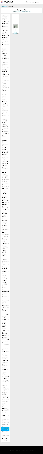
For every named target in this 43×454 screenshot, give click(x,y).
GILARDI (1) (5, 179)
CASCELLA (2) (4, 95)
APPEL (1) (5, 33)
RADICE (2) (5, 335)
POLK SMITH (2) (4, 317)
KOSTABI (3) (5, 226)
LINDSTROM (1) (4, 240)
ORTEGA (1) (5, 300)
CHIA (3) (5, 110)
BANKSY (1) (4, 53)
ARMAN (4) (5, 38)
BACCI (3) (5, 45)
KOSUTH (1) (5, 230)
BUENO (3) (5, 74)
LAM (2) (5, 232)
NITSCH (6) (5, 293)
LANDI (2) (5, 234)
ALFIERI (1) (5, 21)
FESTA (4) (5, 161)
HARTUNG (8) (5, 194)
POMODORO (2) (5, 320)
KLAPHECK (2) (4, 214)
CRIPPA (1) (5, 128)
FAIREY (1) (5, 155)
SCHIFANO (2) (5, 370)
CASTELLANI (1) (4, 102)
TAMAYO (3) (5, 405)
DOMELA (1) (5, 137)
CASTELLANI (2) (4, 98)
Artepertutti (4, 6)
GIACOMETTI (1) (5, 176)
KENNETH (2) (5, 210)
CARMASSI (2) (5, 91)
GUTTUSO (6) (4, 191)
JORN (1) (5, 207)
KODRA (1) (5, 217)
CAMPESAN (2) (5, 81)
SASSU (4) (5, 360)
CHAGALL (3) (5, 107)
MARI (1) (4, 250)
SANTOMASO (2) (5, 357)
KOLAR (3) (4, 220)
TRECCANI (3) (4, 412)
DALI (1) (5, 131)
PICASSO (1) (5, 311)
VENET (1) (5, 422)
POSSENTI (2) (4, 324)
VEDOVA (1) (5, 420)
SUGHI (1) (5, 399)
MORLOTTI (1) (5, 285)
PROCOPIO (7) (5, 331)
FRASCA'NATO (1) (5, 169)
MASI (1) (5, 259)
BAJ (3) (4, 48)
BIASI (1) (5, 67)
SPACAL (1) (5, 380)
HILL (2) (5, 200)
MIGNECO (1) (4, 276)
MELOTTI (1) (5, 272)
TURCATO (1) (5, 416)
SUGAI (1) (5, 397)
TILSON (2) (5, 408)
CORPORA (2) (4, 123)
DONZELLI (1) (5, 141)
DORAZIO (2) (5, 144)
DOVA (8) (5, 151)
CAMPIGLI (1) (4, 84)
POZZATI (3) (4, 327)
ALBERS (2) (5, 16)
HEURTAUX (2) (4, 198)
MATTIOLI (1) (5, 265)
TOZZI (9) (5, 410)
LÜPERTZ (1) (5, 244)
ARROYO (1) (5, 41)
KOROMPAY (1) (4, 222)
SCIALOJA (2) (5, 376)
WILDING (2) (5, 436)
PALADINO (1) (4, 302)
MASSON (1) (5, 262)
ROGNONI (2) (5, 341)
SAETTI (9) (5, 355)
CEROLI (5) (5, 104)
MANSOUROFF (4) (5, 247)
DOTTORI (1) (4, 148)
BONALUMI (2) (4, 72)
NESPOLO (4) (5, 291)
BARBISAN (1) (4, 56)
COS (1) (5, 126)
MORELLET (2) (4, 281)
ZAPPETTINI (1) (4, 439)
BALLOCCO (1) (5, 50)
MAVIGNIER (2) (4, 269)
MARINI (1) (5, 256)
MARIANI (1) (4, 253)
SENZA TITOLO (15, 32)
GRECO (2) (5, 186)
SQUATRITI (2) (4, 386)
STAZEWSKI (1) (4, 393)
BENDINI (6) (5, 62)
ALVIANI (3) (5, 24)
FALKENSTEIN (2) (5, 159)
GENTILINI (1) (4, 173)
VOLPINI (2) (5, 432)
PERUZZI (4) (5, 308)
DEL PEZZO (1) (5, 134)
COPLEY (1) (5, 116)
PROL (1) (4, 333)
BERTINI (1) (5, 65)
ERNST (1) (5, 152)
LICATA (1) (5, 237)
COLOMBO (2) (5, 112)
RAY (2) (4, 337)
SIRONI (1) (5, 378)
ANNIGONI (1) (5, 27)
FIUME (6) (5, 166)
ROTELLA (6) (5, 345)
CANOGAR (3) (5, 88)
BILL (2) (4, 69)
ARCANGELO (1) (5, 35)
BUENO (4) (5, 77)
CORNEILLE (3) (4, 120)
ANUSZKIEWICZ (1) (5, 31)
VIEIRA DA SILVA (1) (5, 428)
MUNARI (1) (5, 288)
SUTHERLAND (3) (5, 402)
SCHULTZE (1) (4, 373)
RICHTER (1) (5, 339)
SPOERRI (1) (5, 382)
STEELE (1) (5, 396)
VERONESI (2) (5, 425)
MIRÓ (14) (5, 278)
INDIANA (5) (5, 205)
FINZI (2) (5, 163)
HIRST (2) (5, 202)
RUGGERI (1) (5, 352)
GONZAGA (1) (5, 183)
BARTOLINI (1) (5, 59)
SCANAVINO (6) (4, 366)
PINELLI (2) (5, 314)
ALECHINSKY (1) (4, 18)
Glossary (30, 449)
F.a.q (33, 449)
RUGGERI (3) (5, 348)
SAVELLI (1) (5, 363)
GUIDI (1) (5, 188)
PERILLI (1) (5, 305)
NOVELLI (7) (5, 297)
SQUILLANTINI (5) (5, 389)
